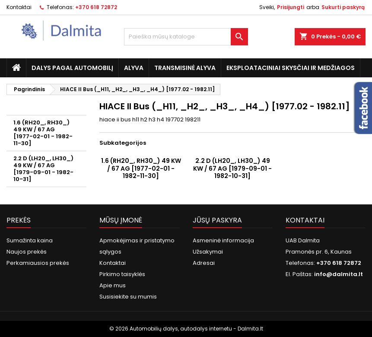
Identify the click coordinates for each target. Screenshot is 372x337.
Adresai (204, 263)
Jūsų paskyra (217, 220)
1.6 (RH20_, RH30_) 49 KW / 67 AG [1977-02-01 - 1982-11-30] (43, 132)
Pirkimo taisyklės (122, 274)
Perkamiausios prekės (37, 263)
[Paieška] (186, 36)
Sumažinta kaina (29, 240)
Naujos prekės (26, 252)
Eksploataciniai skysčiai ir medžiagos (290, 68)
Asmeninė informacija (223, 240)
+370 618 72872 (96, 7)
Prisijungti (290, 7)
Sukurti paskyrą (343, 7)
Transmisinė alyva (185, 68)
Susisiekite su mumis (128, 296)
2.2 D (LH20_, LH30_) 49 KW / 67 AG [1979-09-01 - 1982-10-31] (43, 168)
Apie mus (112, 285)
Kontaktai (19, 7)
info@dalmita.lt (338, 274)
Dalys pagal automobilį (72, 68)
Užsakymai (208, 252)
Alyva (133, 68)
